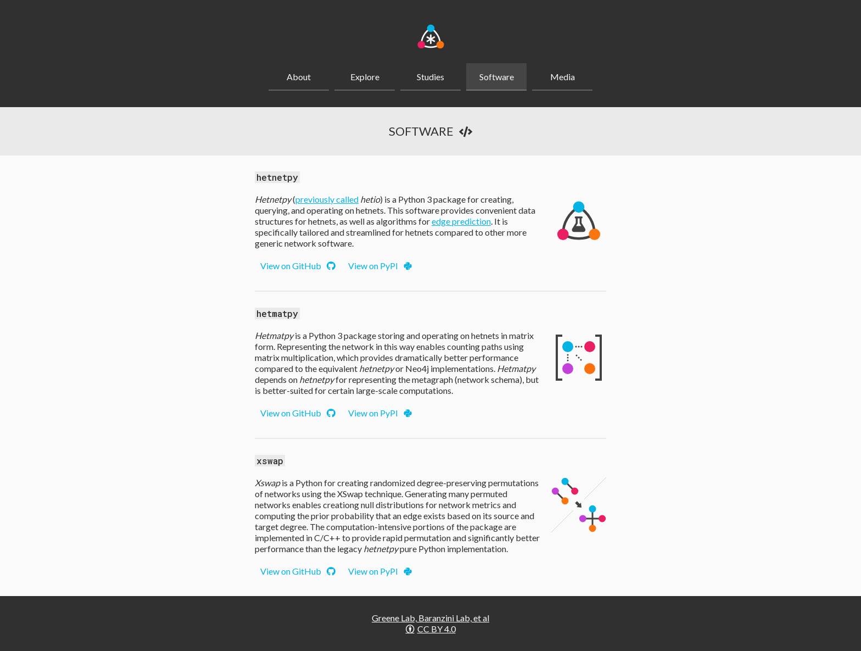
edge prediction (461, 221)
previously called (327, 199)
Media (562, 76)
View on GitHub (298, 265)
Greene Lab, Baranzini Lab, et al (430, 618)
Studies (430, 76)
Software (496, 76)
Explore (364, 76)
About (299, 76)
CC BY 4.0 (431, 629)
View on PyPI (379, 265)
